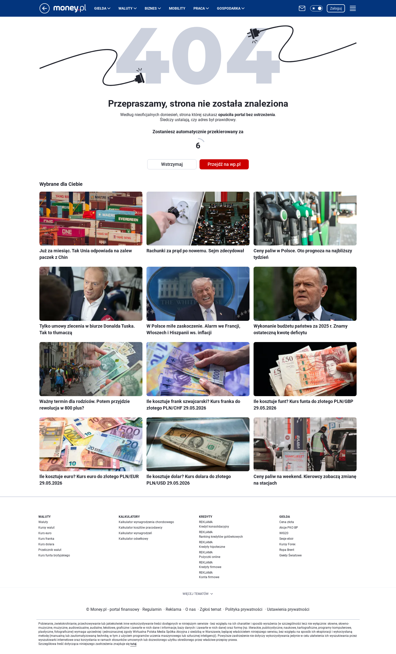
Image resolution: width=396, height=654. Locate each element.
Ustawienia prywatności (287, 609)
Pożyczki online (209, 557)
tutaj (133, 644)
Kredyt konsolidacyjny (214, 526)
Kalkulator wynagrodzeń (135, 533)
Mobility (177, 8)
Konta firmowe (209, 577)
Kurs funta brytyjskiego (54, 555)
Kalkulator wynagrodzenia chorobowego (146, 522)
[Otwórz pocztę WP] (302, 8)
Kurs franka (46, 538)
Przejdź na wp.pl (224, 164)
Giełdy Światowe (290, 555)
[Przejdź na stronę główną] (44, 12)
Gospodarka (228, 8)
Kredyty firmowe (210, 567)
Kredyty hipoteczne (212, 547)
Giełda (100, 8)
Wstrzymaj (172, 164)
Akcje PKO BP (288, 527)
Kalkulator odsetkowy (133, 538)
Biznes (151, 8)
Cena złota (286, 522)
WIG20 (283, 533)
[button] (316, 8)
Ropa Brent (286, 550)
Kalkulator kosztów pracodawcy (140, 527)
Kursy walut (46, 527)
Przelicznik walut (49, 550)
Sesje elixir (286, 538)
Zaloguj (336, 8)
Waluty (125, 8)
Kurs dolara (46, 544)
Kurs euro (45, 533)
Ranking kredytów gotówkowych (221, 536)
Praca (199, 8)
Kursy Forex (287, 544)
